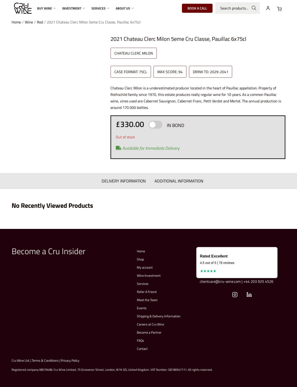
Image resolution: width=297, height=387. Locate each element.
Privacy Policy (70, 360)
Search (254, 8)
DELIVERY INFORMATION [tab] (124, 181)
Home (16, 22)
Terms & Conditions (45, 360)
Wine (29, 22)
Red (40, 22)
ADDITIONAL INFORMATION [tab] (178, 181)
